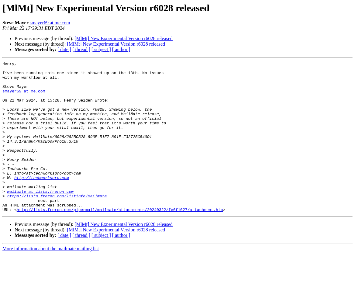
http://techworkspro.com (41, 201)
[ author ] (121, 49)
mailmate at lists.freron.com (40, 217)
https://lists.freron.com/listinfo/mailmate (57, 223)
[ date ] (64, 49)
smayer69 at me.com (50, 22)
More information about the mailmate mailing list (50, 278)
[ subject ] (101, 49)
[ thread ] (81, 49)
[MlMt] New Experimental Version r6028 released (123, 38)
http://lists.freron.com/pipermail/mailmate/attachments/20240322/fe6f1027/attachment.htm (120, 239)
